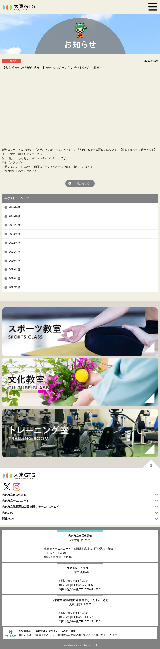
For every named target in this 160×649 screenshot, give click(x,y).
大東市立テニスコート (80, 568)
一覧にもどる (82, 183)
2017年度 (14, 287)
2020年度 (14, 260)
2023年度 (14, 233)
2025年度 (14, 216)
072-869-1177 (84, 617)
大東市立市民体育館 (80, 535)
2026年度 (14, 207)
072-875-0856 (84, 585)
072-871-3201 (57, 552)
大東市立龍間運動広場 (80, 600)
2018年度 (14, 278)
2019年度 (14, 269)
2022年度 (14, 242)
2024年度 (14, 225)
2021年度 (14, 251)
